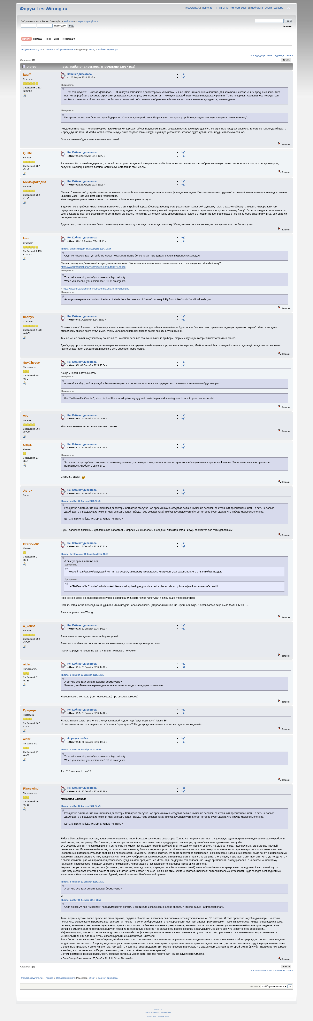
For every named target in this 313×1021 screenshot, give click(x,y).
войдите (68, 21)
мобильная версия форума (267, 7)
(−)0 (183, 77)
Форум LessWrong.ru (43, 8)
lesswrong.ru (193, 7)
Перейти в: (255, 986)
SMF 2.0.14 (148, 1012)
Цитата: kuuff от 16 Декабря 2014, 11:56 (81, 750)
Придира (30, 710)
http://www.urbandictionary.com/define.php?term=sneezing (96, 288)
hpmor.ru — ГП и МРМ (215, 7)
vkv (25, 416)
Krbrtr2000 (31, 543)
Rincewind (31, 788)
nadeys (28, 317)
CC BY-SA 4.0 (158, 1009)
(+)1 (183, 787)
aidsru (27, 664)
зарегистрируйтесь (88, 21)
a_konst (29, 626)
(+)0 (183, 74)
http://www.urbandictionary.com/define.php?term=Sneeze (93, 267)
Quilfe (27, 153)
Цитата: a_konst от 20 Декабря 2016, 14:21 (82, 675)
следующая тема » (283, 55)
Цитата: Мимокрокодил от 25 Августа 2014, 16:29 (86, 249)
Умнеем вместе (240, 7)
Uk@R (27, 444)
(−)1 (183, 546)
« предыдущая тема (261, 55)
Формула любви (77, 738)
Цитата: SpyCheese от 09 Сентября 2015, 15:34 (84, 554)
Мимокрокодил (34, 182)
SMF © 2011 (156, 1012)
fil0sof (91, 49)
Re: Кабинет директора (82, 152)
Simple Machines (166, 1012)
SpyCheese (31, 362)
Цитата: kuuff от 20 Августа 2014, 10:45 (80, 501)
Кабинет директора (79, 74)
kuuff (27, 74)
